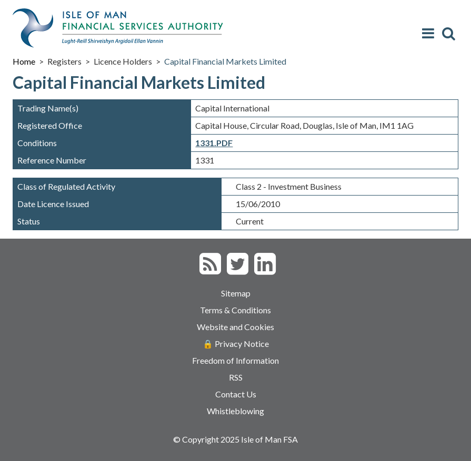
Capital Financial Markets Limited (225, 61)
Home (24, 61)
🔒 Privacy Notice (236, 344)
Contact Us (235, 394)
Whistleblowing (235, 411)
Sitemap (235, 293)
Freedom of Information (235, 360)
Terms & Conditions (235, 310)
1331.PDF (214, 143)
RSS (236, 377)
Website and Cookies (235, 327)
